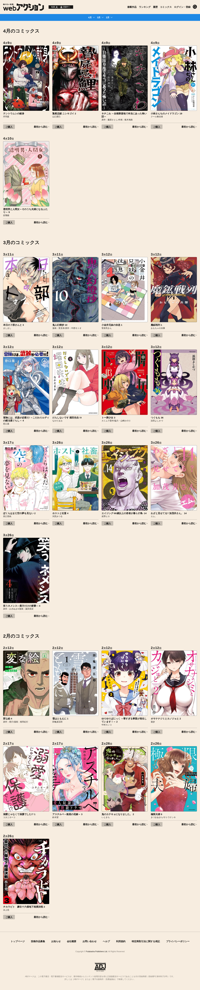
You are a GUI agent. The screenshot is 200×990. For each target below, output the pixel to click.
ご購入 (8, 127)
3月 (99, 17)
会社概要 (71, 941)
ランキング (145, 7)
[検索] (195, 7)
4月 (90, 17)
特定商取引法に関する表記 (146, 941)
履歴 (155, 7)
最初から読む (41, 127)
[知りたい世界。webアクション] (23, 9)
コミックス (166, 7)
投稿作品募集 (38, 941)
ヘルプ (106, 941)
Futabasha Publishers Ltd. (97, 951)
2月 (107, 17)
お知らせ (56, 941)
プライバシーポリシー (178, 941)
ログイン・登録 (182, 7)
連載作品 (132, 7)
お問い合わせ (89, 941)
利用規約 (120, 941)
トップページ (18, 941)
